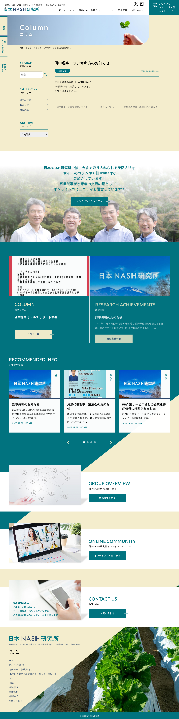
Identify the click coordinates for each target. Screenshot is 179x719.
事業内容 (14, 696)
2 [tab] (88, 443)
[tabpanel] (34, 402)
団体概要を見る (107, 498)
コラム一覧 (25, 100)
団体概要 (122, 10)
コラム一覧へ (107, 107)
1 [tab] (84, 443)
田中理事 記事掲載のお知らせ (72, 107)
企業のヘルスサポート (4, 45)
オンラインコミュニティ (89, 201)
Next (111, 443)
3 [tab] (91, 443)
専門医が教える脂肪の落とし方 (4, 65)
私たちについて (67, 10)
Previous (68, 443)
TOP (11, 660)
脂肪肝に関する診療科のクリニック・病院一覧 (33, 674)
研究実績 (24, 109)
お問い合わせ (138, 10)
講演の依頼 (4, 26)
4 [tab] (95, 443)
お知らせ (24, 105)
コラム (110, 10)
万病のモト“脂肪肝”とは (91, 10)
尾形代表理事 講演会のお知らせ (140, 107)
